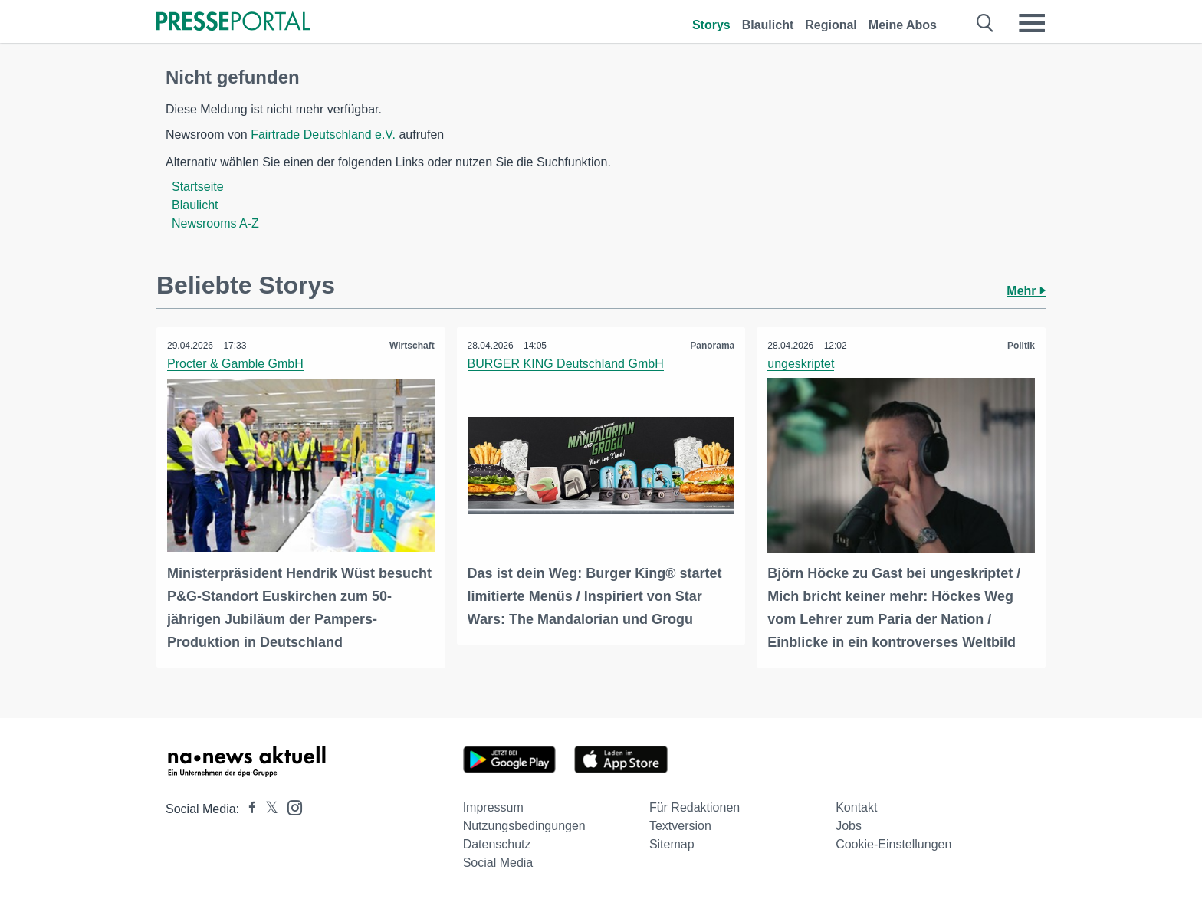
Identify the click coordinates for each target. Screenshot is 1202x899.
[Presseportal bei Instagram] (290, 805)
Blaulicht (768, 24)
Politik (1020, 345)
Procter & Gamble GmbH (236, 363)
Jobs (849, 825)
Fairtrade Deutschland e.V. (323, 134)
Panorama (711, 345)
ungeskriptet (801, 363)
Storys (711, 24)
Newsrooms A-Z (215, 223)
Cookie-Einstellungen (893, 843)
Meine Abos (903, 24)
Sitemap (672, 843)
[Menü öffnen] (1032, 23)
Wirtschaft (411, 345)
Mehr (1026, 290)
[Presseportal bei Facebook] (247, 808)
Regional (831, 24)
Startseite (198, 186)
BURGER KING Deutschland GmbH (566, 363)
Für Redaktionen (694, 806)
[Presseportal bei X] (267, 808)
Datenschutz (497, 843)
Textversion (680, 825)
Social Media (498, 861)
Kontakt (856, 806)
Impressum (493, 806)
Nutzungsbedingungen (524, 825)
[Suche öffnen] (985, 23)
